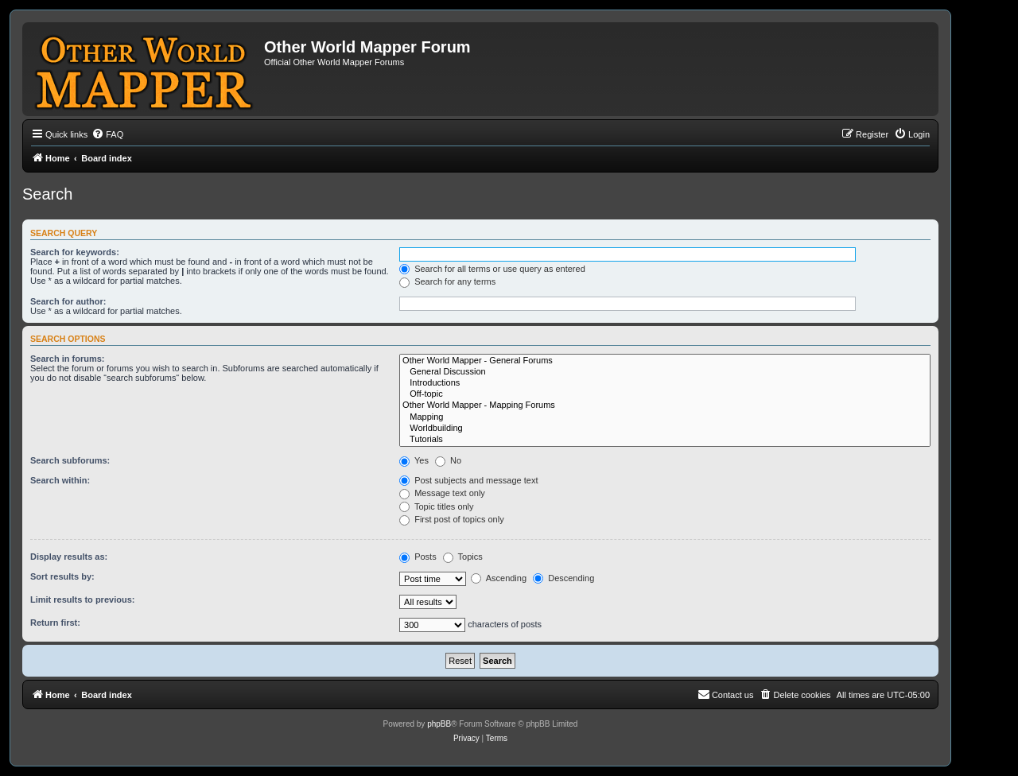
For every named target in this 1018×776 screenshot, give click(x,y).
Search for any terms (447, 281)
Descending (563, 578)
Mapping (665, 417)
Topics (463, 556)
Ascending (498, 578)
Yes (414, 460)
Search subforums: (70, 460)
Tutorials (665, 439)
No (448, 460)
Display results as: (68, 556)
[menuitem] (107, 134)
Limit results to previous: (82, 599)
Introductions (665, 383)
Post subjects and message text (468, 480)
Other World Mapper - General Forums (665, 361)
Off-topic (665, 394)
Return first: (55, 622)
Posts (418, 556)
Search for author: (68, 301)
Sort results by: (62, 576)
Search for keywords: (74, 252)
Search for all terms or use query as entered (492, 269)
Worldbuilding (665, 428)
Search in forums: (67, 358)
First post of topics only (451, 519)
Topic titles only (436, 506)
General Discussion (665, 372)
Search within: (60, 480)
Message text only (442, 493)
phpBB (439, 724)
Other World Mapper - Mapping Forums (665, 405)
